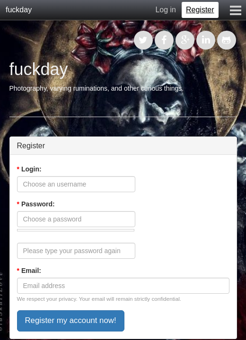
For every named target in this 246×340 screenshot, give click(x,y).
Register (200, 10)
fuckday (19, 10)
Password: (36, 204)
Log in (165, 10)
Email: (29, 270)
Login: (29, 169)
